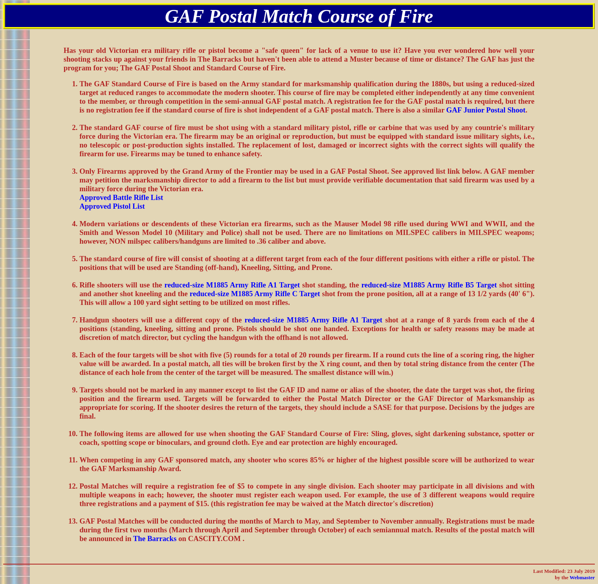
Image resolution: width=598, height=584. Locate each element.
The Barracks (154, 538)
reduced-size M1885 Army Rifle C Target (255, 293)
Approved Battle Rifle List (121, 197)
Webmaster (582, 577)
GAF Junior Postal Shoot (486, 110)
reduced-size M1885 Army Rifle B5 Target (429, 285)
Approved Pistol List (112, 206)
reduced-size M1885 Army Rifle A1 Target (232, 285)
